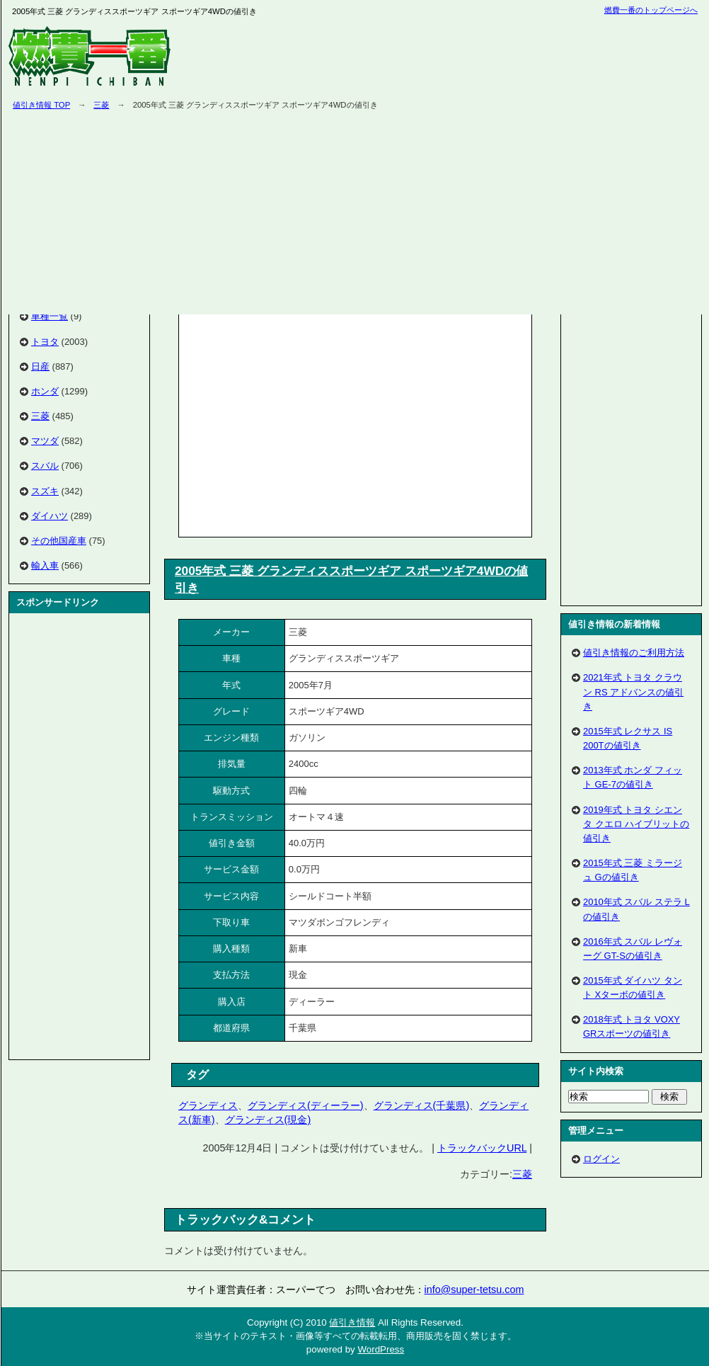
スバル (45, 465)
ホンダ (45, 391)
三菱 (101, 105)
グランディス (208, 1105)
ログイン (601, 1159)
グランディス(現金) (268, 1119)
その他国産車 (58, 540)
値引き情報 (352, 1322)
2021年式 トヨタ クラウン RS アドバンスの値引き (633, 691)
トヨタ (45, 341)
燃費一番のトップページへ (651, 10)
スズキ (45, 491)
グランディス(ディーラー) (306, 1105)
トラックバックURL (481, 1148)
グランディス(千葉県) (422, 1105)
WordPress (380, 1349)
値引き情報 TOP (41, 105)
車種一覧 (49, 316)
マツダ (45, 441)
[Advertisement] (301, 423)
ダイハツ (49, 516)
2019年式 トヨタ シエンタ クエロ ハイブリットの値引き (636, 823)
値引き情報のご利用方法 (633, 652)
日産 (40, 366)
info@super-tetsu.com (474, 1289)
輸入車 (45, 565)
